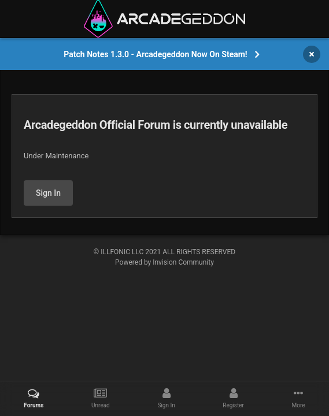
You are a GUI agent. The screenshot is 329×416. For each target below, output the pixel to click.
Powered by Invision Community (164, 262)
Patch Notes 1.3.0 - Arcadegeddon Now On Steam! (155, 54)
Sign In (48, 193)
